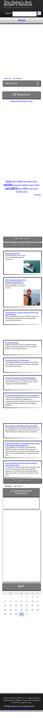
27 (10, 614)
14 (16, 605)
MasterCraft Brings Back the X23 (22, 101)
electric (30, 181)
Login (23, 702)
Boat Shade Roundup (12, 253)
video (25, 192)
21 (16, 610)
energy (35, 181)
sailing (14, 188)
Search (8, 13)
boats (20, 181)
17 (32, 605)
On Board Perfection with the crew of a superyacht (22, 395)
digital (25, 181)
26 (5, 614)
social (35, 189)
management (17, 185)
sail (7, 188)
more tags (37, 195)
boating (14, 181)
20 (10, 610)
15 (21, 605)
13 (10, 605)
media (24, 185)
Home (21, 20)
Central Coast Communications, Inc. (19, 708)
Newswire (7, 78)
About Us (12, 698)
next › (22, 245)
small (31, 189)
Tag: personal (11, 83)
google (8, 184)
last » (28, 245)
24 (32, 610)
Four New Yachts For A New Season (17, 360)
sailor (20, 189)
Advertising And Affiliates (12, 700)
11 (38, 601)
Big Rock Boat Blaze (12, 343)
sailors (26, 188)
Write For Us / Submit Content (28, 698)
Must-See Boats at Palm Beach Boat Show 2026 (21, 426)
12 (5, 605)
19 (5, 610)
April (21, 586)
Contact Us (15, 702)
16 (27, 605)
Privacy (29, 702)
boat (8, 181)
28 (16, 614)
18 (38, 605)
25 (38, 610)
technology (19, 192)
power (37, 185)
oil (28, 185)
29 (21, 614)
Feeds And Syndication (31, 700)
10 (32, 601)
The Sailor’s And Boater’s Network (18, 3)
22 (21, 610)
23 (27, 610)
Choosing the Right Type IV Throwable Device (20, 378)
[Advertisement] (21, 50)
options (31, 185)
